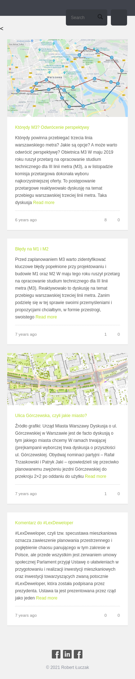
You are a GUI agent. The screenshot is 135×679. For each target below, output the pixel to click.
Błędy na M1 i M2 (32, 248)
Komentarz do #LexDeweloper (44, 521)
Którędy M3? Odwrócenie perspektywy (52, 127)
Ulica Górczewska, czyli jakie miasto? (51, 414)
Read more (43, 202)
